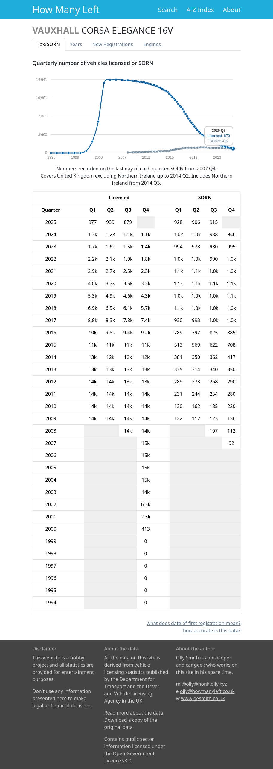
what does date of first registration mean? (193, 623)
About (231, 9)
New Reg (112, 44)
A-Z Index (200, 9)
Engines (152, 44)
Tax (49, 44)
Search (168, 9)
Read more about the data (133, 712)
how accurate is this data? (212, 630)
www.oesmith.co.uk (203, 698)
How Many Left (66, 9)
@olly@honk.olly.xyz (204, 684)
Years (76, 44)
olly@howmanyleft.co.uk (207, 691)
